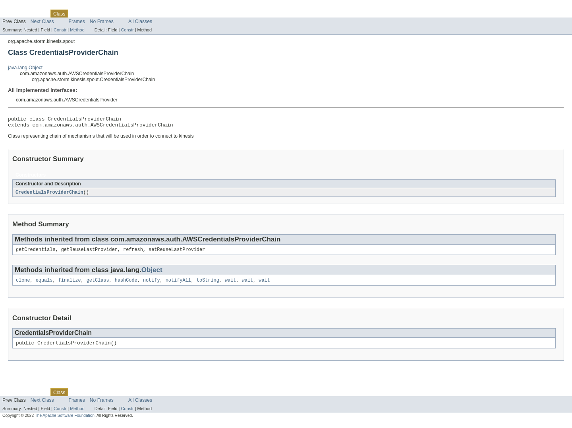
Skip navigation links (22, 7)
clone (23, 284)
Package (36, 13)
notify (151, 284)
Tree (91, 13)
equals (44, 284)
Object (151, 273)
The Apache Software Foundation (65, 421)
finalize (69, 284)
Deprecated (113, 13)
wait (230, 284)
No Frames (102, 21)
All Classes (140, 21)
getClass (98, 284)
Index (136, 13)
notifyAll (178, 284)
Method (77, 29)
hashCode (126, 284)
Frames (77, 21)
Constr (60, 29)
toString (208, 284)
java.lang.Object (25, 67)
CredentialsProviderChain (49, 195)
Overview (12, 13)
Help (152, 13)
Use (76, 13)
